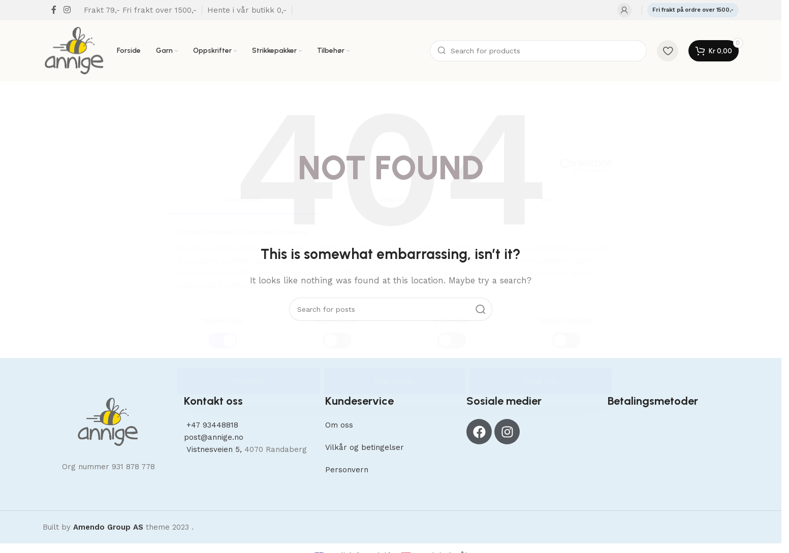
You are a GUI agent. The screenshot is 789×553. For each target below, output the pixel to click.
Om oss (339, 425)
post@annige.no (213, 437)
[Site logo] (75, 50)
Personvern (346, 469)
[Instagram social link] (67, 10)
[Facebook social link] (54, 10)
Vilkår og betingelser (364, 447)
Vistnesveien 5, (214, 449)
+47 (211, 425)
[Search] (538, 50)
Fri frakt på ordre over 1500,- (693, 10)
